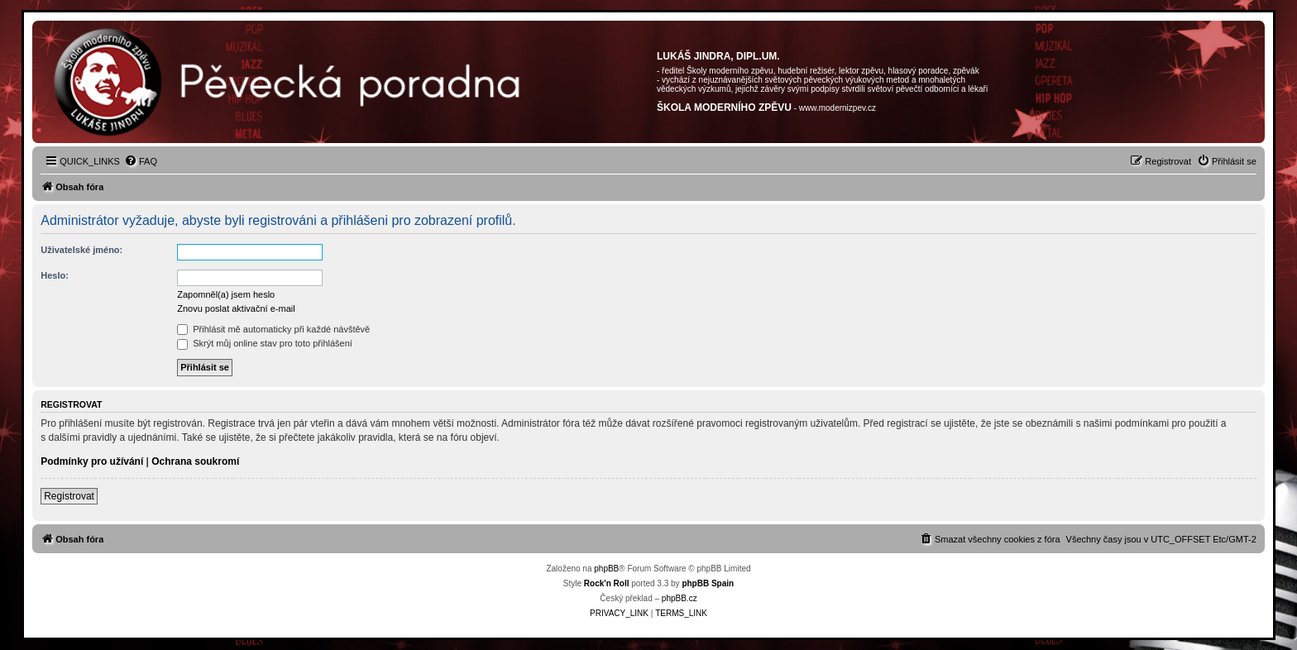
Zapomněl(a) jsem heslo (226, 294)
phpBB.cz (679, 598)
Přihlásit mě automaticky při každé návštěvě (273, 329)
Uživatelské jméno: (81, 250)
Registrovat (69, 496)
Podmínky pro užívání (92, 461)
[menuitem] (140, 161)
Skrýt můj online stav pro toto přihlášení (264, 343)
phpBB (606, 568)
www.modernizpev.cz (837, 107)
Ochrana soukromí (195, 461)
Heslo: (55, 275)
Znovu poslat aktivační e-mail (235, 308)
